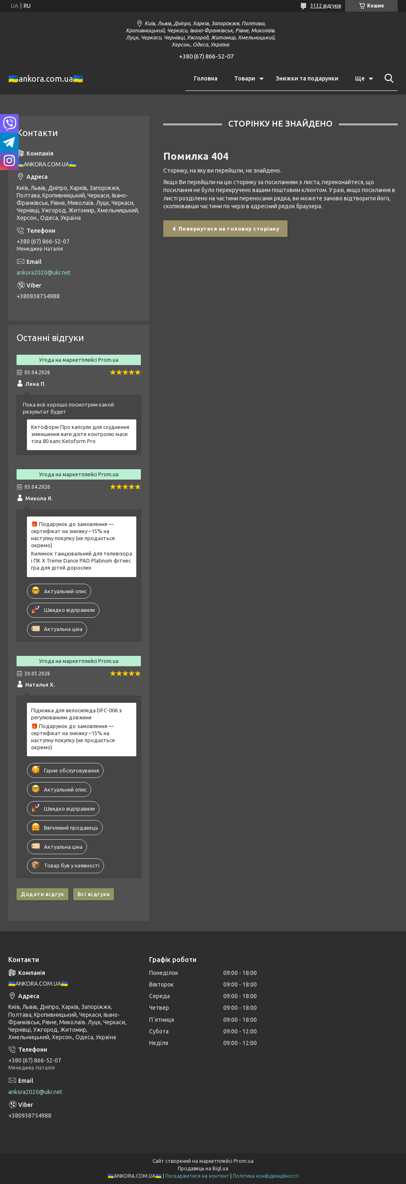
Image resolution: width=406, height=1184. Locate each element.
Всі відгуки (93, 894)
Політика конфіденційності (266, 1176)
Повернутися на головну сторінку (229, 228)
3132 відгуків (325, 5)
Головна (206, 78)
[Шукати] (387, 78)
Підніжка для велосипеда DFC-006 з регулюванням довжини (76, 713)
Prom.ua (244, 1161)
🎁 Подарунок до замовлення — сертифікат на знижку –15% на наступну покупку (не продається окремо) (73, 534)
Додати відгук (42, 894)
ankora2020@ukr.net (43, 272)
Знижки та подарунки (307, 78)
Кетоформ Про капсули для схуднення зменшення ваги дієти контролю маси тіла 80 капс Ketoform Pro (80, 434)
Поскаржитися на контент (197, 1176)
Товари (244, 78)
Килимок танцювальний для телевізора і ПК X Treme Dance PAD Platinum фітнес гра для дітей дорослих (81, 560)
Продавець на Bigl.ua (203, 1168)
